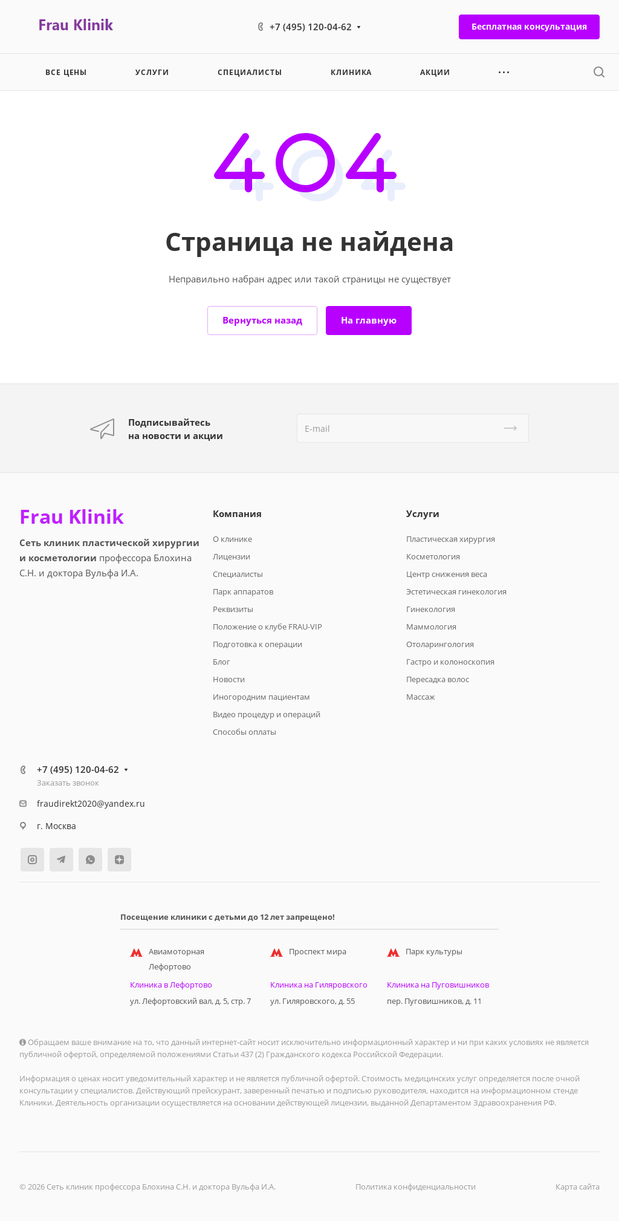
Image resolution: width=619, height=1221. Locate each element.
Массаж (420, 696)
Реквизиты (233, 609)
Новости (229, 679)
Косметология (433, 556)
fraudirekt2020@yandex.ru (91, 803)
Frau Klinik (71, 516)
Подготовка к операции (257, 644)
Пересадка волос (437, 679)
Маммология (431, 626)
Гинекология (430, 609)
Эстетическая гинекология (456, 591)
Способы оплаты (244, 731)
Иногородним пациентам (261, 696)
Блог (221, 661)
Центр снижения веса (446, 573)
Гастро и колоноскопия (450, 661)
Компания (237, 513)
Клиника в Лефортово (171, 984)
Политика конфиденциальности (415, 1186)
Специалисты (238, 573)
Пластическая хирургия (450, 538)
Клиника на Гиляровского (319, 984)
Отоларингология (440, 644)
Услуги (422, 513)
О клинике (232, 538)
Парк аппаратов (243, 591)
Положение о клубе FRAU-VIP (267, 626)
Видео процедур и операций (266, 714)
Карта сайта (578, 1186)
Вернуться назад (262, 320)
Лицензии (231, 556)
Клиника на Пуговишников (438, 984)
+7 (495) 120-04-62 (311, 27)
